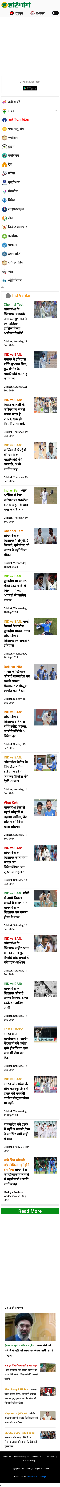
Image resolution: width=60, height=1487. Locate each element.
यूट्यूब (16, 13)
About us (7, 1457)
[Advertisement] (30, 42)
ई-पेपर (37, 13)
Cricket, (15, 343)
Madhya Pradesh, (15, 1196)
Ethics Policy (32, 1457)
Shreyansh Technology (36, 1477)
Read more (30, 1211)
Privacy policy (29, 1460)
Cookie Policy (18, 1457)
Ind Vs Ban (22, 295)
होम (2, 287)
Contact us (51, 1457)
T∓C (42, 1457)
